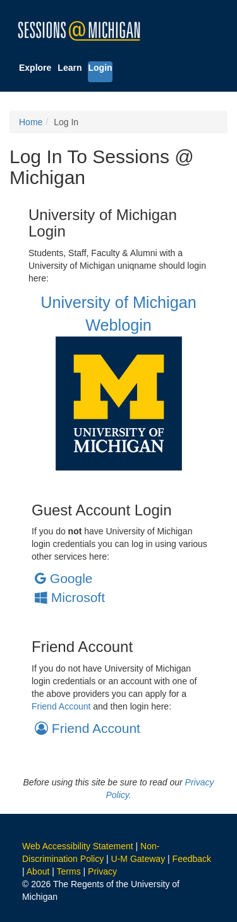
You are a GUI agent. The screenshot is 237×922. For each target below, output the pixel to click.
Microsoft (70, 597)
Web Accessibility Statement (77, 846)
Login (100, 68)
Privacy (102, 871)
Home (30, 122)
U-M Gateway (138, 859)
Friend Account (61, 706)
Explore (35, 68)
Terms (69, 871)
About (38, 871)
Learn (70, 68)
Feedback (192, 859)
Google (64, 578)
